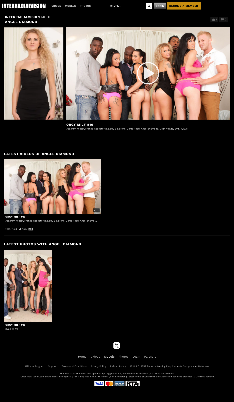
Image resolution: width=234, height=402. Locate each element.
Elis (185, 128)
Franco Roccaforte (96, 128)
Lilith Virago (166, 128)
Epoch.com (38, 376)
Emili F (178, 128)
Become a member (183, 5)
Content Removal (205, 376)
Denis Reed (133, 128)
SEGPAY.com (148, 376)
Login (160, 6)
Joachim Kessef (75, 128)
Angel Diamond (149, 128)
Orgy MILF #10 (79, 125)
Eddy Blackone (117, 128)
